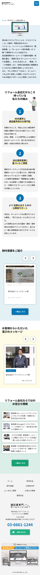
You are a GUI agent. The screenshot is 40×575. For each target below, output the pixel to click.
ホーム (4, 20)
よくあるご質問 (10, 490)
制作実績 (10, 486)
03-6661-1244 (20, 524)
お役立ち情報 (30, 490)
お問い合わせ (21, 532)
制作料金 (30, 481)
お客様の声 (30, 486)
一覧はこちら (20, 311)
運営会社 (20, 495)
